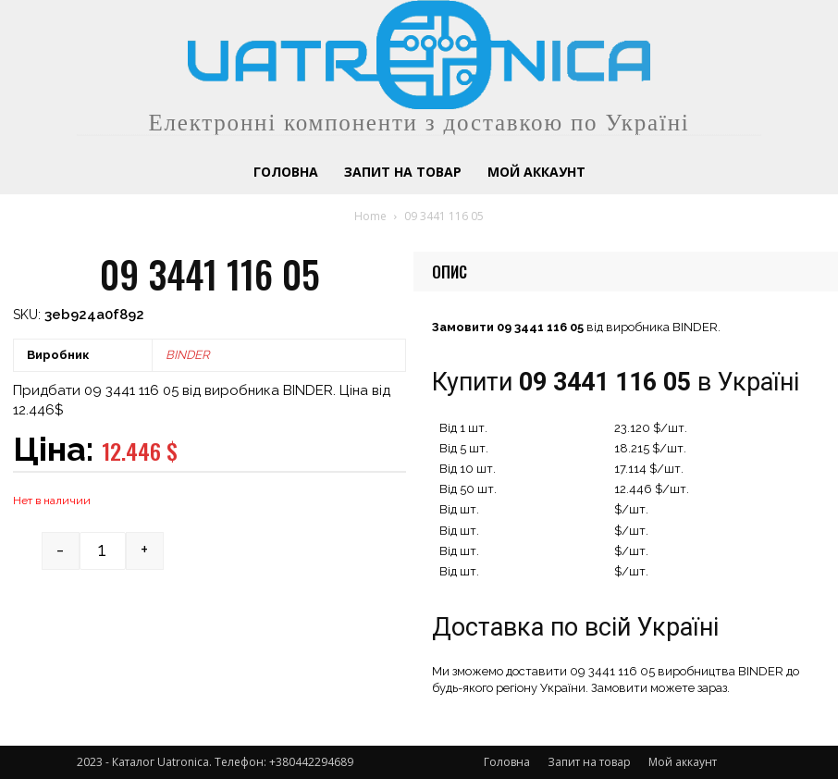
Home (370, 216)
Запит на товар (589, 762)
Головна (507, 762)
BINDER (187, 355)
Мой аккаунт (682, 762)
